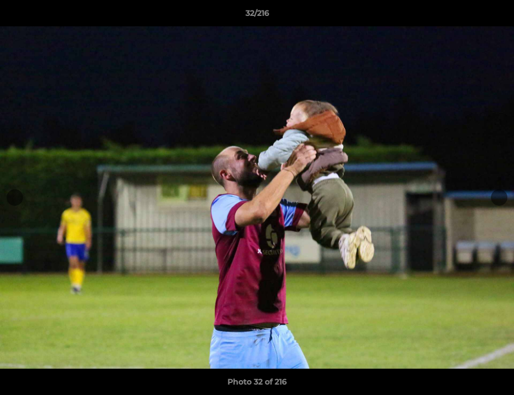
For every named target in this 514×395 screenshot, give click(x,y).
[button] (494, 16)
